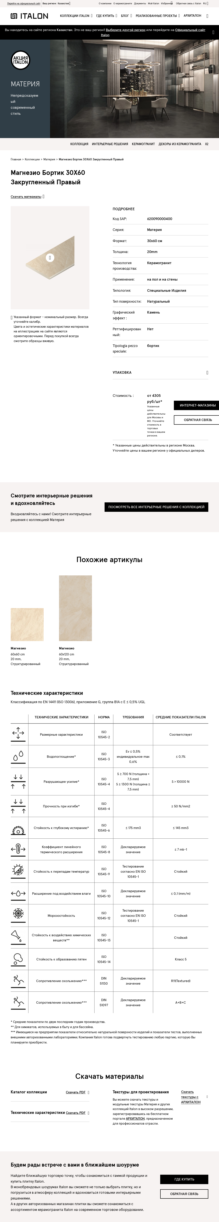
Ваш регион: (56, 3)
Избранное (167, 3)
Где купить (105, 16)
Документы (140, 3)
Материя (49, 159)
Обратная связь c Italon (188, 3)
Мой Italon (153, 3)
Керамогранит (143, 144)
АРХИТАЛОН (135, 1118)
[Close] (212, 32)
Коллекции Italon (75, 16)
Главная (16, 159)
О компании (105, 3)
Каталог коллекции (50, 1092)
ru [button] (204, 3)
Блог (125, 16)
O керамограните (122, 3)
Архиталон (192, 16)
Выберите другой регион (125, 30)
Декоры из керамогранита (180, 144)
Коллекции (32, 159)
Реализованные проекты (157, 16)
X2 (206, 144)
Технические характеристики (50, 1112)
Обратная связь (184, 1194)
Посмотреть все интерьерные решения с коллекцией (156, 507)
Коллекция (79, 144)
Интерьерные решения (110, 144)
